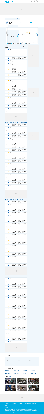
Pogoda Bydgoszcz (14, 403)
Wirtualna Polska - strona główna (7, 2)
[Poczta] (31, 2)
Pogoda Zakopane (14, 405)
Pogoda (12, 1)
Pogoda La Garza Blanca (16, 373)
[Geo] (19, 19)
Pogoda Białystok (7, 403)
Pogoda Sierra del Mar (7, 373)
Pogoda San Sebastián (16, 370)
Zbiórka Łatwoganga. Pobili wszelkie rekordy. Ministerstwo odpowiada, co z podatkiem (32, 389)
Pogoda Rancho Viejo (25, 370)
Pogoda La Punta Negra (33, 373)
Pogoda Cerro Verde (7, 370)
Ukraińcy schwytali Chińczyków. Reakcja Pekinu (10, 390)
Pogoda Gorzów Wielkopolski (28, 403)
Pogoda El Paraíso (24, 373)
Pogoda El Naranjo (33, 370)
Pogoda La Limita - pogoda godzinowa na (12, 199)
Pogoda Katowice (34, 403)
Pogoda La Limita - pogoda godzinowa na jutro (13, 122)
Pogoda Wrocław (7, 405)
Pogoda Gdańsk (20, 403)
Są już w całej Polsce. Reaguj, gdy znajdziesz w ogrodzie (32, 383)
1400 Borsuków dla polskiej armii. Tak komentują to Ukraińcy (21, 382)
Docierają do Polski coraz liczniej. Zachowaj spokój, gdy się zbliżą (21, 389)
